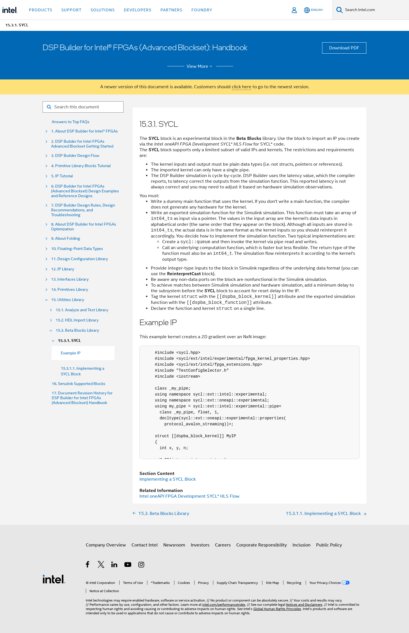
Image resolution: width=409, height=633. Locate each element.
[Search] (339, 9)
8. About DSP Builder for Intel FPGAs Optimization (83, 227)
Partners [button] (171, 9)
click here (241, 87)
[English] (313, 10)
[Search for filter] (83, 107)
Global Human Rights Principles (277, 609)
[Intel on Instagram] (141, 565)
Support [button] (71, 9)
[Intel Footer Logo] (54, 579)
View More (200, 66)
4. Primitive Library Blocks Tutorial (81, 165)
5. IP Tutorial (62, 176)
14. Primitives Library (69, 289)
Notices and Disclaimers (304, 604)
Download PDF (344, 48)
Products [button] (40, 9)
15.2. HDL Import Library (77, 320)
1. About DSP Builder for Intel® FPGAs (84, 131)
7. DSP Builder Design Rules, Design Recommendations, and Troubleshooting (83, 210)
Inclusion (301, 545)
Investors (200, 545)
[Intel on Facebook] (88, 565)
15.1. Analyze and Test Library (82, 310)
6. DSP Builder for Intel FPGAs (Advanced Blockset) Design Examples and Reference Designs (85, 191)
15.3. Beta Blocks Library (77, 330)
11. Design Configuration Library (79, 258)
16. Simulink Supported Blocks (78, 383)
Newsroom (174, 545)
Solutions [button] (103, 9)
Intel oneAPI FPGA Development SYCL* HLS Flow (189, 496)
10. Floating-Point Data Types (77, 248)
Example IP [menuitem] (71, 353)
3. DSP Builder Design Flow (75, 155)
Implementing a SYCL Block (167, 479)
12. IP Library (62, 269)
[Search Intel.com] (376, 10)
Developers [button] (137, 9)
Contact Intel (145, 545)
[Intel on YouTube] (128, 565)
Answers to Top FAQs (70, 121)
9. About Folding (65, 238)
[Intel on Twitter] (101, 565)
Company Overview (106, 545)
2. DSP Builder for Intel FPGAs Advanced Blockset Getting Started (82, 144)
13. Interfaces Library (70, 279)
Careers (223, 545)
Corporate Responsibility (261, 545)
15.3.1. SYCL (69, 340)
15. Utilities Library (67, 299)
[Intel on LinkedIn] (114, 565)
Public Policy (329, 545)
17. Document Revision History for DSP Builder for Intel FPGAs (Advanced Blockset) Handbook (82, 398)
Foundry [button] (201, 9)
